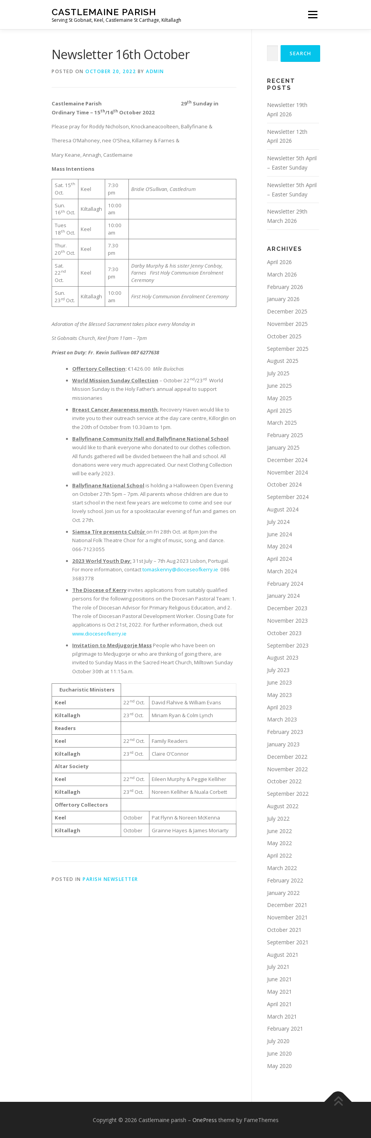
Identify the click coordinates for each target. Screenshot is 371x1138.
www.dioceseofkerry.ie (99, 633)
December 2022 (287, 756)
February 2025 (285, 435)
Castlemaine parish (104, 12)
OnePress (204, 1120)
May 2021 (279, 991)
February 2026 (285, 287)
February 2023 (285, 731)
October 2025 (284, 336)
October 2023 (284, 633)
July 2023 (278, 670)
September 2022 (288, 793)
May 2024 (279, 546)
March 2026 (282, 274)
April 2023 (279, 707)
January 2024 (283, 595)
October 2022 (284, 781)
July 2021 (278, 966)
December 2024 (287, 460)
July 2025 (278, 373)
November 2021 (287, 917)
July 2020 (278, 1041)
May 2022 (279, 843)
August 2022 (282, 806)
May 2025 (279, 398)
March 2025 (282, 422)
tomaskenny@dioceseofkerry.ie (180, 569)
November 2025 (287, 323)
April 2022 (279, 855)
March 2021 (282, 1016)
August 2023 (282, 657)
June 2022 (279, 831)
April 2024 (279, 558)
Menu (312, 14)
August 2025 (282, 360)
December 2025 (287, 311)
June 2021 (279, 979)
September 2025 (288, 348)
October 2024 (284, 484)
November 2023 (287, 620)
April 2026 (279, 262)
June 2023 (279, 682)
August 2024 (282, 509)
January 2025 (283, 447)
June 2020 (279, 1053)
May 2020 (279, 1066)
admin (155, 71)
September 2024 (288, 497)
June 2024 (279, 534)
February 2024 (285, 583)
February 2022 (285, 880)
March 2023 (282, 719)
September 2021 (288, 942)
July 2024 (278, 521)
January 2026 (283, 299)
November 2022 (287, 769)
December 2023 (287, 608)
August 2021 (282, 954)
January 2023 (283, 744)
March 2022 (282, 868)
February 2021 (285, 1028)
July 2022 (278, 818)
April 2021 (279, 1004)
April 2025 (279, 410)
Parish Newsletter (110, 879)
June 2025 (279, 385)
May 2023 (279, 695)
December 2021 (287, 905)
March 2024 (282, 571)
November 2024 (287, 472)
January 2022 (283, 892)
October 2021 (284, 929)
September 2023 (288, 645)
